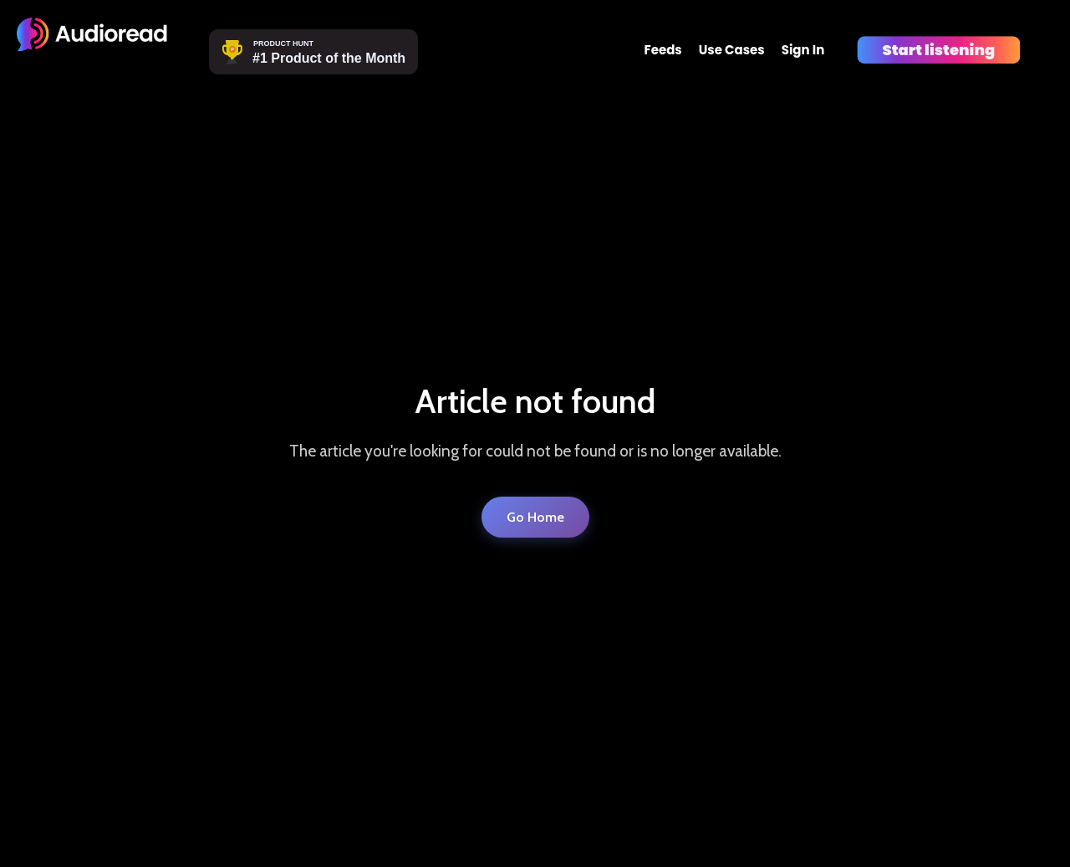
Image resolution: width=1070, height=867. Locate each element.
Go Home (535, 517)
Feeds (662, 50)
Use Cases (732, 50)
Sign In (803, 50)
